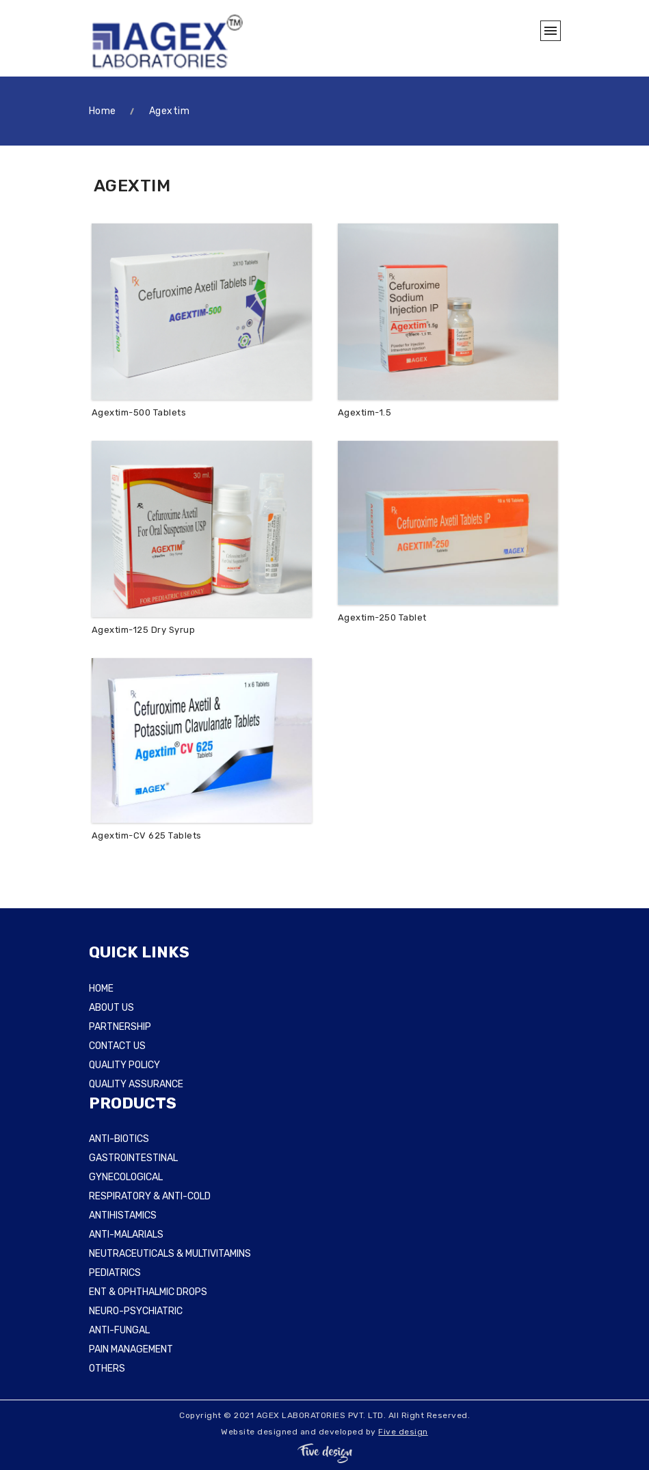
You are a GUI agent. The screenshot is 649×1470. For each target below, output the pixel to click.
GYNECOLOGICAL (126, 1177)
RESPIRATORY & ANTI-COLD (150, 1196)
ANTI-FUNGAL (119, 1330)
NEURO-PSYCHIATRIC (136, 1311)
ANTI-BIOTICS (119, 1139)
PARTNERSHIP (120, 1027)
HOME (101, 988)
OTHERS (107, 1368)
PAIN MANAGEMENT (131, 1349)
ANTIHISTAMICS (123, 1215)
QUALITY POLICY (124, 1065)
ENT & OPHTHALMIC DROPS (148, 1292)
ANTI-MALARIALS (126, 1234)
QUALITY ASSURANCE (136, 1084)
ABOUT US (111, 1007)
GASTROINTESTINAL (133, 1158)
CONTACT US (117, 1046)
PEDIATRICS (115, 1273)
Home (102, 111)
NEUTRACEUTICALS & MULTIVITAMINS (170, 1254)
